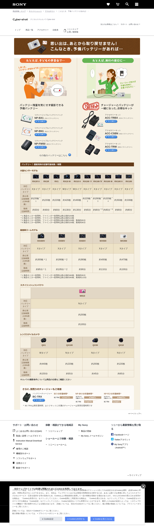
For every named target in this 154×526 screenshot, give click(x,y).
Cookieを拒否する (77, 519)
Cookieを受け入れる (103, 519)
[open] (127, 4)
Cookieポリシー (39, 511)
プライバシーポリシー (47, 513)
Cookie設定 (49, 519)
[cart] (117, 4)
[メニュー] (136, 4)
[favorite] (108, 4)
